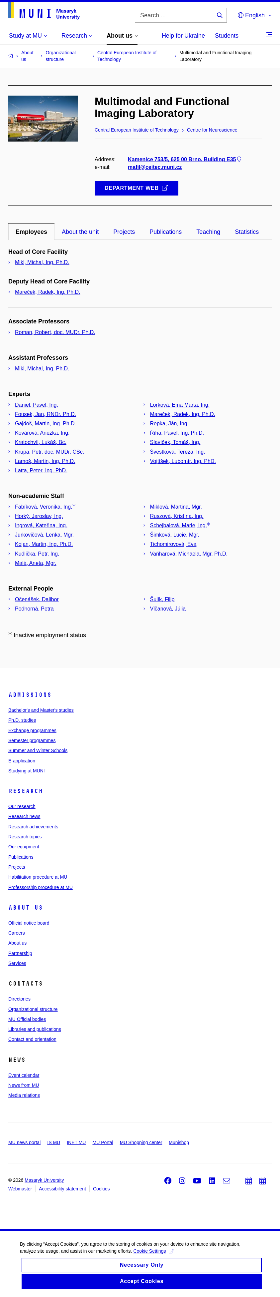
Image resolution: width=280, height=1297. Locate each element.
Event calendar (23, 1075)
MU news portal (24, 1142)
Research (25, 791)
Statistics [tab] (247, 231)
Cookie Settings (153, 1255)
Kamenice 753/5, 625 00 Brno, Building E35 (185, 159)
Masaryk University (44, 1180)
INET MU (76, 1142)
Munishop (179, 1142)
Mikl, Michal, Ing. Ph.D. (42, 262)
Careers (16, 933)
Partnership (20, 953)
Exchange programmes (32, 730)
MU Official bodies (27, 1019)
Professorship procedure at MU (40, 887)
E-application (21, 760)
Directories (19, 999)
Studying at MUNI (26, 770)
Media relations (24, 1095)
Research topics (25, 836)
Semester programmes (31, 740)
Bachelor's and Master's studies (41, 710)
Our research (22, 806)
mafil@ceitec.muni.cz (155, 167)
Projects (16, 867)
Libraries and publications (34, 1029)
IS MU (53, 1142)
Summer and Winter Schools (37, 750)
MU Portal (102, 1142)
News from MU (23, 1085)
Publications (21, 857)
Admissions (29, 694)
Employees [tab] (31, 231)
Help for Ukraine (183, 35)
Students (226, 35)
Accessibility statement (62, 1188)
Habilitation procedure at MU (37, 877)
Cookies (101, 1188)
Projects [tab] (124, 231)
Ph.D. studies (22, 720)
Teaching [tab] (208, 231)
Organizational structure (33, 1009)
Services (17, 963)
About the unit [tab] (80, 231)
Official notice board (28, 923)
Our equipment (23, 846)
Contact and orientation (32, 1039)
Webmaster (20, 1188)
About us (25, 907)
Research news (24, 816)
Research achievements (33, 826)
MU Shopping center (141, 1142)
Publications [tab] (165, 231)
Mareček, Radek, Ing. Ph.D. (47, 292)
